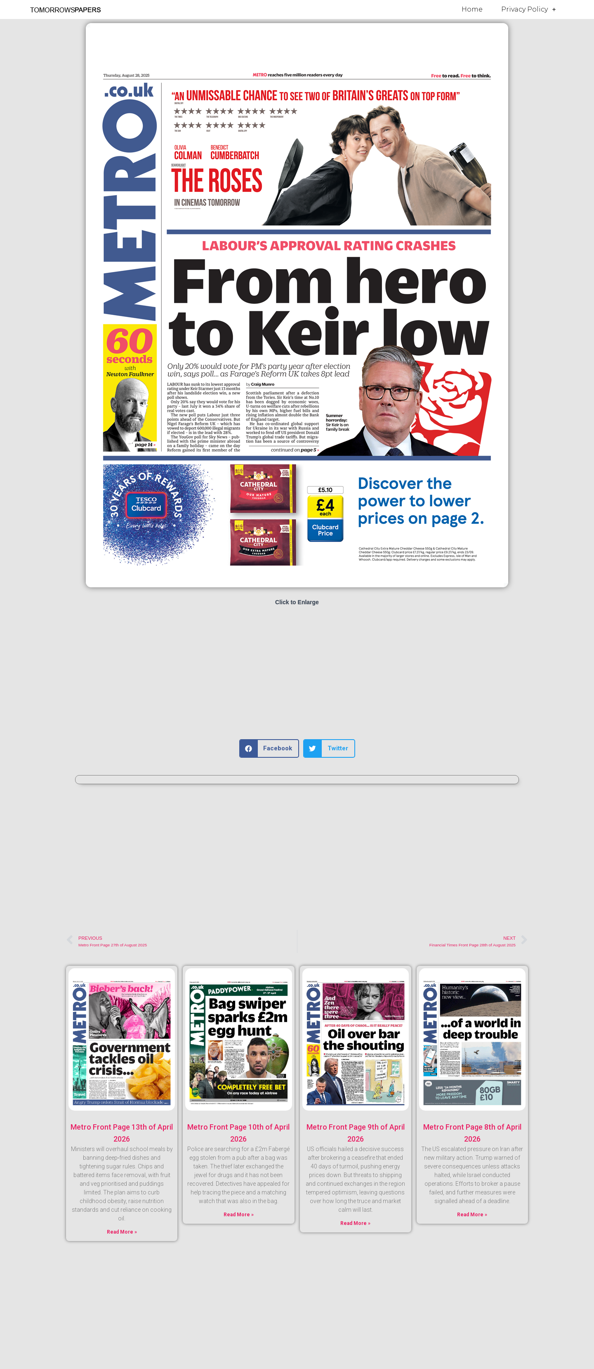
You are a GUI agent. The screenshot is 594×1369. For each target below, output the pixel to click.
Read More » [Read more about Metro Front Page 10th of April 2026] (239, 1215)
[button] (269, 748)
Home (472, 9)
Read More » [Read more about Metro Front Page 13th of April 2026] (122, 1232)
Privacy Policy (528, 9)
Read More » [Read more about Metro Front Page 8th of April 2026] (472, 1215)
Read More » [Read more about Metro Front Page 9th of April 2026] (355, 1223)
